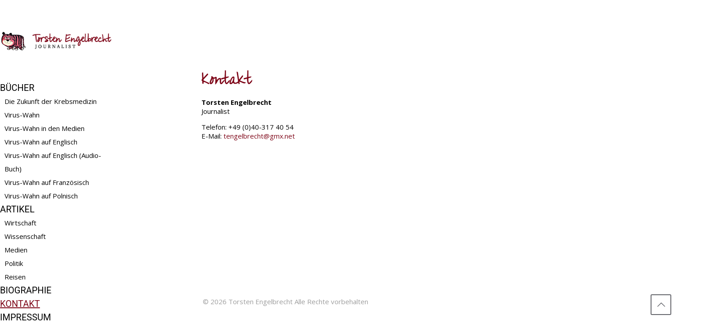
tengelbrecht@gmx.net (259, 135)
